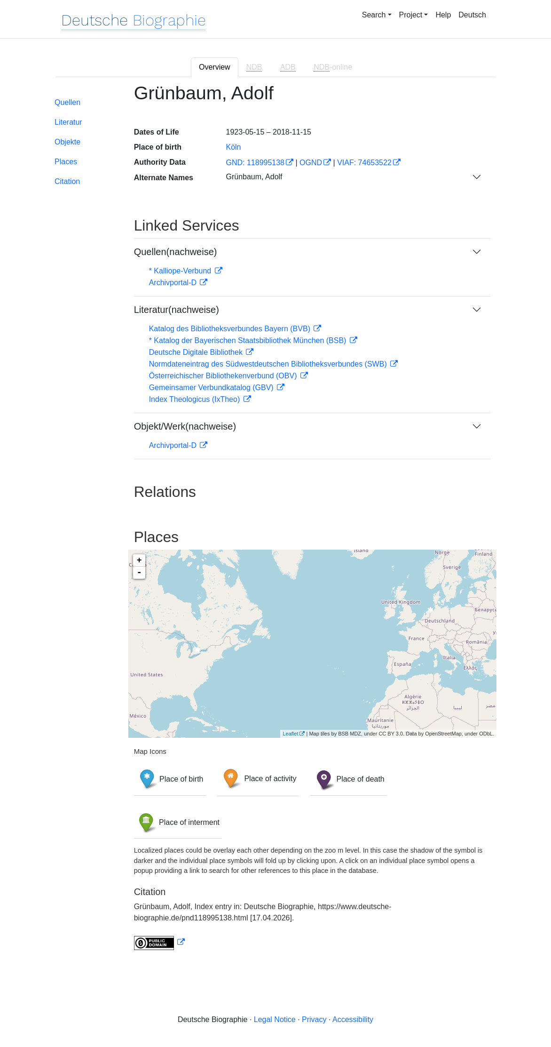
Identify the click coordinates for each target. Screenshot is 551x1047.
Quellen (67, 102)
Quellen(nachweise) (175, 252)
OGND (310, 163)
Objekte (67, 142)
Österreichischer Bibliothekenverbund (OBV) (224, 376)
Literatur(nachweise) (176, 309)
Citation (67, 181)
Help (443, 15)
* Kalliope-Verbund (181, 271)
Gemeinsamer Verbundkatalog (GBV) (212, 388)
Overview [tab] (214, 67)
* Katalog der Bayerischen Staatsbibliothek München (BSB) (248, 340)
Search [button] (374, 15)
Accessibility (352, 1019)
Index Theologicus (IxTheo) (195, 399)
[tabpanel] (275, 522)
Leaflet (290, 733)
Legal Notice (275, 1019)
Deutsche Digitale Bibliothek (197, 352)
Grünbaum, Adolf (254, 177)
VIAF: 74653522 (364, 163)
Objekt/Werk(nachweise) (185, 426)
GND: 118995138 (255, 163)
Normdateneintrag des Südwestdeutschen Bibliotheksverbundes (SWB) (269, 364)
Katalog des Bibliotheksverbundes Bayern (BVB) (231, 329)
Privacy (314, 1019)
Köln (233, 147)
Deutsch (472, 15)
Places (66, 162)
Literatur (68, 122)
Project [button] (411, 15)
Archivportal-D (174, 283)
